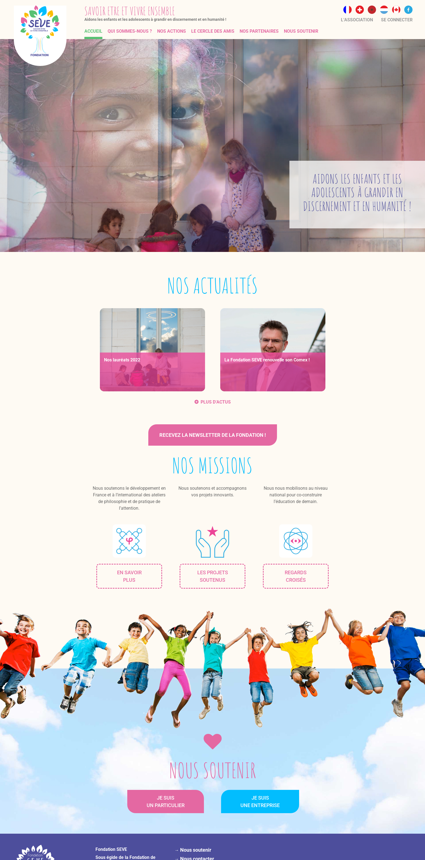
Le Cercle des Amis (212, 31)
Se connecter (397, 19)
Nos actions (171, 31)
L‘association (357, 19)
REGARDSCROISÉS (296, 576)
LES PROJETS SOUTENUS (212, 576)
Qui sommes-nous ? (130, 31)
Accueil (93, 31)
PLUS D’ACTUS (216, 402)
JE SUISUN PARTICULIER (166, 801)
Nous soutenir (301, 31)
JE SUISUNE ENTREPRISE (260, 801)
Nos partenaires (259, 31)
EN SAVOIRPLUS (129, 576)
